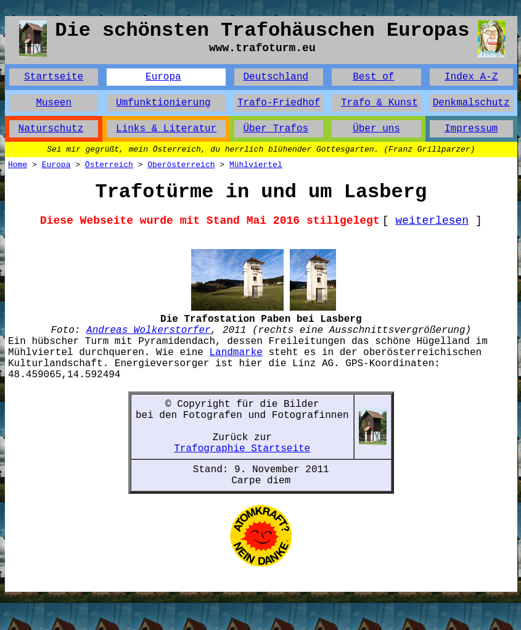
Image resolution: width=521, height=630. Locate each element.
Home (17, 165)
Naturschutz (51, 128)
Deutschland (275, 77)
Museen (54, 102)
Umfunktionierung (163, 102)
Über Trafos (275, 128)
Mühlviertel (255, 165)
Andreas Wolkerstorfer (148, 330)
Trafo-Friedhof (278, 102)
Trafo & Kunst (379, 102)
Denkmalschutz (471, 102)
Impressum (471, 128)
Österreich (109, 165)
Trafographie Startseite (242, 448)
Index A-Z (471, 77)
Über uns (376, 128)
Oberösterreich (181, 165)
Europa (163, 77)
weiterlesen (432, 221)
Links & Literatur (166, 128)
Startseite (53, 77)
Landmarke (235, 352)
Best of (373, 77)
